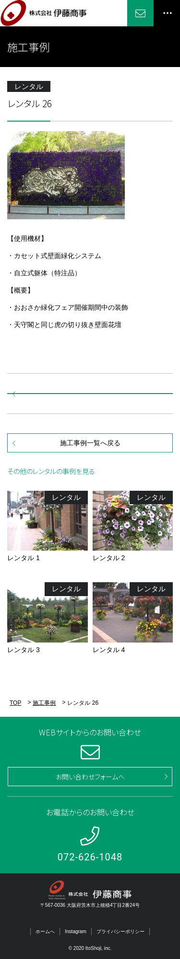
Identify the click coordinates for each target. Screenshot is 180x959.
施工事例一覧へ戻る (90, 443)
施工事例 (44, 703)
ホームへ (45, 931)
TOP (15, 703)
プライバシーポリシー (120, 931)
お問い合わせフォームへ (90, 776)
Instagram (75, 931)
